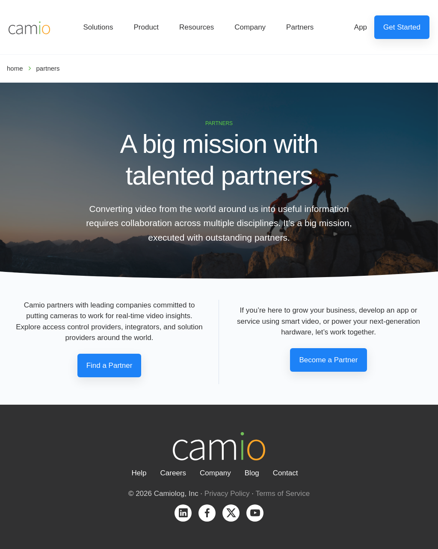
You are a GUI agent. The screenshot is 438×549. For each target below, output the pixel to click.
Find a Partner (109, 365)
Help (139, 473)
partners (48, 68)
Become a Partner (328, 360)
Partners (300, 27)
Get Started (401, 27)
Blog (252, 473)
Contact (285, 473)
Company (250, 27)
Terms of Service (283, 493)
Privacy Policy (227, 493)
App (360, 27)
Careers (173, 473)
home (15, 68)
